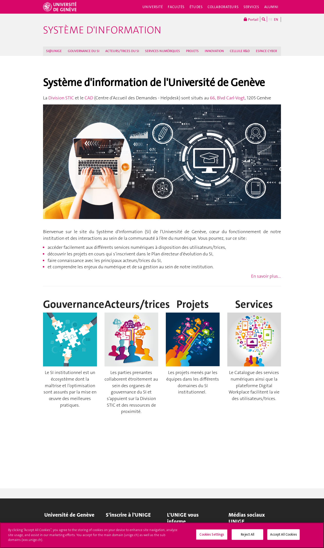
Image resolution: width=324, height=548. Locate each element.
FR (270, 19)
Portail (251, 19)
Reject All (247, 537)
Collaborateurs (223, 7)
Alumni (271, 7)
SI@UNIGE (54, 51)
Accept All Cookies (283, 537)
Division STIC (61, 98)
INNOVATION (214, 51)
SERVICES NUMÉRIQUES (162, 51)
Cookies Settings (211, 537)
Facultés (176, 7)
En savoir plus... (266, 276)
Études (196, 7)
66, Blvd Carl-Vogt (227, 98)
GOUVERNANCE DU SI (83, 51)
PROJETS (192, 51)
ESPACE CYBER (266, 51)
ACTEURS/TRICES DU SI (122, 51)
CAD (89, 98)
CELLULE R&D (240, 51)
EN (276, 19)
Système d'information (102, 30)
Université (153, 7)
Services (251, 7)
